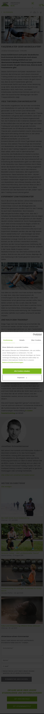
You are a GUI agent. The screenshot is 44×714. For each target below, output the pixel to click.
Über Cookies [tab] (36, 340)
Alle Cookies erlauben (22, 371)
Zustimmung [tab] (7, 340)
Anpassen (22, 377)
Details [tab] (22, 340)
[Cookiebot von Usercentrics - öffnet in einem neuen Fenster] (33, 334)
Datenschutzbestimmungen (12, 362)
